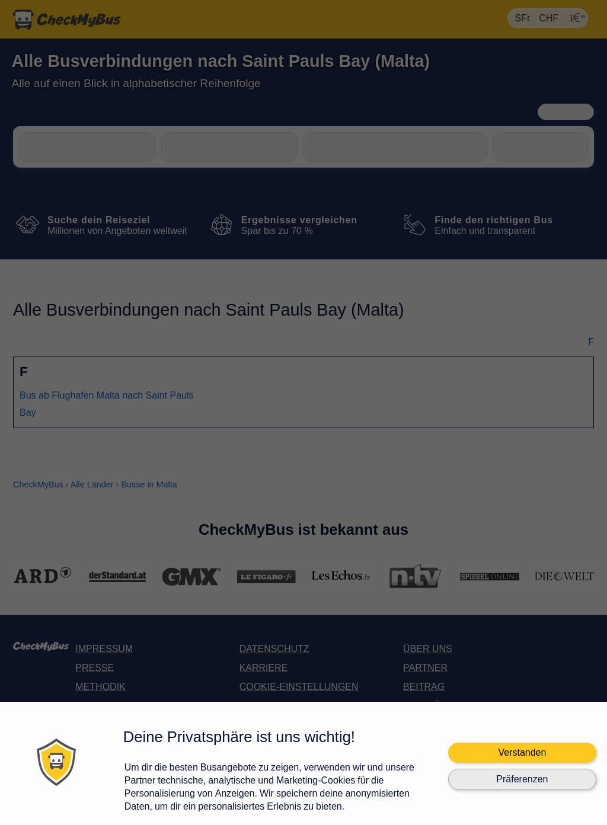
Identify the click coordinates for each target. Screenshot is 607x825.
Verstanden (522, 752)
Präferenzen (522, 779)
